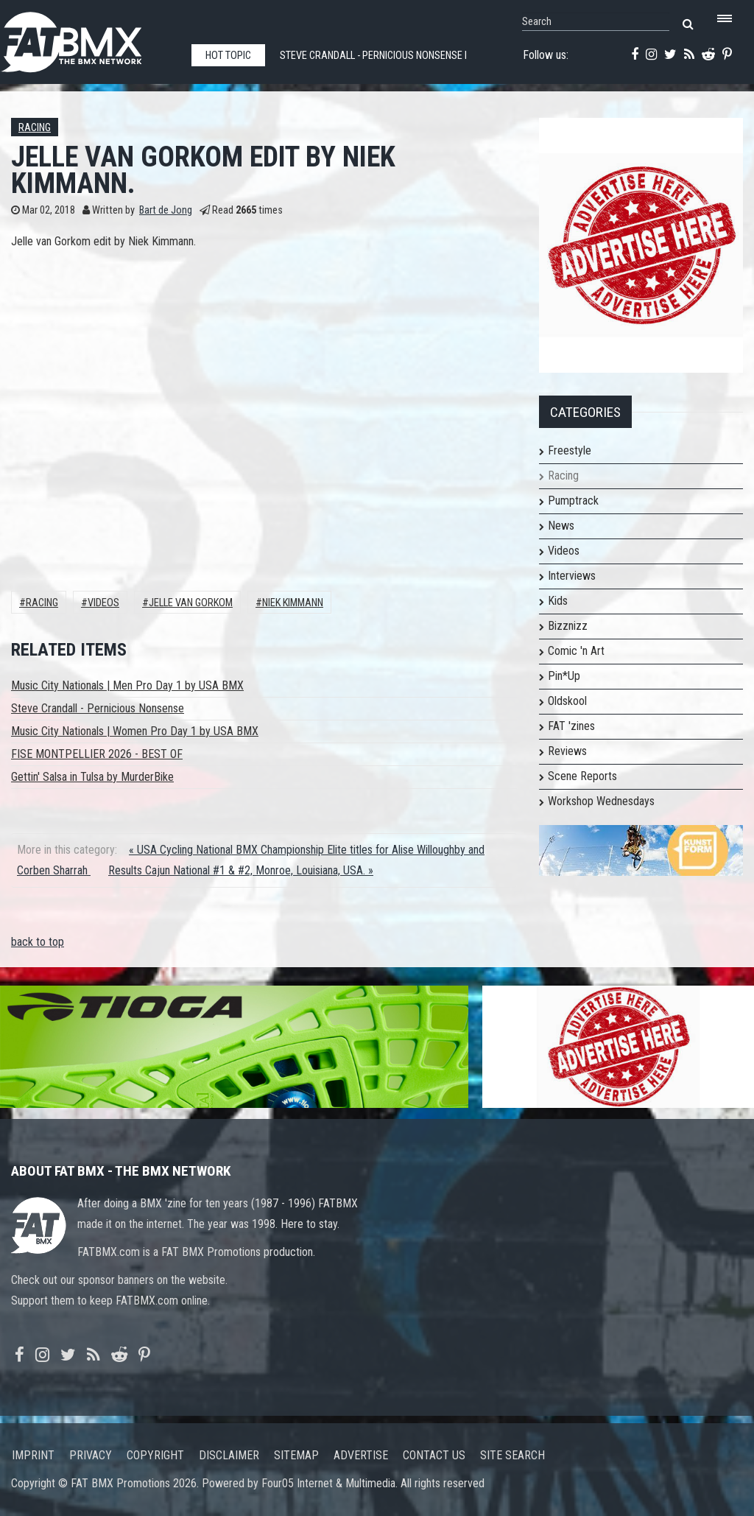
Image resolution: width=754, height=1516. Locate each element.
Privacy (90, 1455)
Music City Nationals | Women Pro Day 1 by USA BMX (134, 731)
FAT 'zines (571, 726)
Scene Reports (582, 776)
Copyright (155, 1455)
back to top (37, 942)
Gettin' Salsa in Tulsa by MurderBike (92, 777)
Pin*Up (564, 676)
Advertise (361, 1455)
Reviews (567, 751)
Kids (558, 601)
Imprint (33, 1455)
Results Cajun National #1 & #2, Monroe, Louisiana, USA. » (240, 870)
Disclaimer (229, 1455)
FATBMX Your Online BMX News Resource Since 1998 (88, 38)
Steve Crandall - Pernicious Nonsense (97, 708)
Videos (103, 603)
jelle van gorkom (191, 603)
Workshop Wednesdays (601, 801)
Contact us (434, 1455)
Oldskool (567, 701)
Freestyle (569, 450)
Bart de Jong (165, 210)
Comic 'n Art (576, 651)
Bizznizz (568, 626)
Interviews (572, 576)
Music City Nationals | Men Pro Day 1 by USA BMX (127, 685)
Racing (34, 128)
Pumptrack (573, 501)
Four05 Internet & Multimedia (328, 1483)
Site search (512, 1455)
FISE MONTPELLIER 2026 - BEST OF (97, 754)
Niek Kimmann (292, 603)
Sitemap (296, 1455)
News (561, 526)
